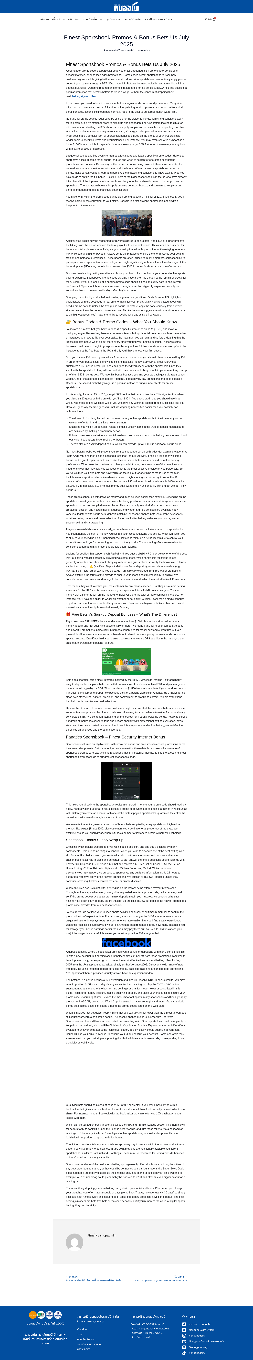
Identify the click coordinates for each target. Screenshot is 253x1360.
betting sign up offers (84, 96)
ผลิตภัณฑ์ (74, 19)
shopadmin (130, 50)
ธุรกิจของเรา (114, 19)
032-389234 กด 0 (153, 1324)
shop (80, 1334)
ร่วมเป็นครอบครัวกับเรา (158, 19)
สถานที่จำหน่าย (133, 19)
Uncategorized (143, 50)
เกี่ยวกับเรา (58, 19)
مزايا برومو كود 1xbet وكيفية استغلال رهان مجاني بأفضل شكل (96, 1278)
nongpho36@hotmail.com (154, 1328)
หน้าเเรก (44, 19)
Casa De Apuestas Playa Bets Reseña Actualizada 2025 (161, 1279)
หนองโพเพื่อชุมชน (93, 19)
